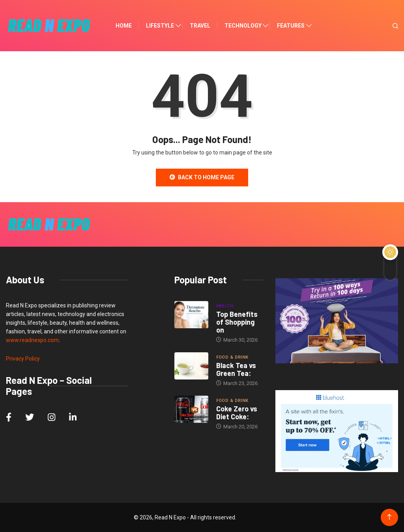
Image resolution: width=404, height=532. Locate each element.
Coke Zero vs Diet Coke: (236, 412)
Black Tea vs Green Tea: (236, 369)
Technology (243, 25)
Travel (200, 25)
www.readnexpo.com (32, 340)
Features (291, 25)
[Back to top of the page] (389, 517)
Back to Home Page (202, 177)
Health (225, 306)
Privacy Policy (23, 358)
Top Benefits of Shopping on (237, 322)
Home (124, 25)
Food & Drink (232, 357)
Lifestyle (160, 25)
